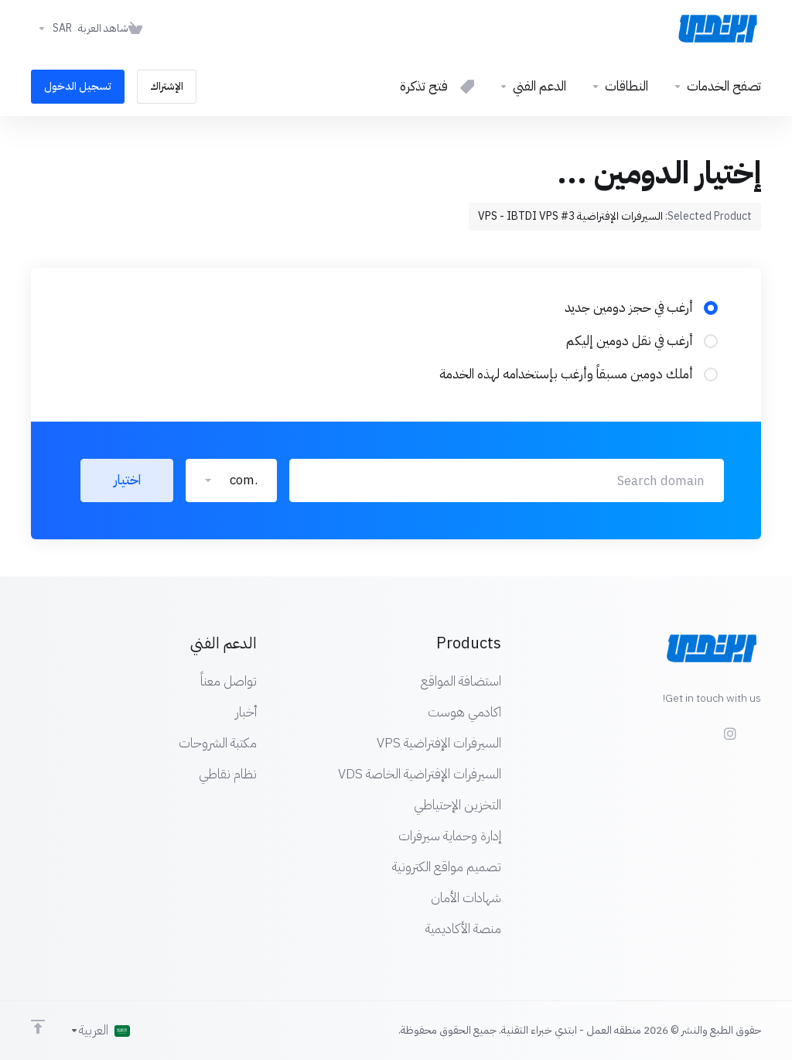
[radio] (711, 308)
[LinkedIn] (673, 726)
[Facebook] (761, 726)
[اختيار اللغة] (99, 1031)
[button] (231, 480)
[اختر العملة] (51, 29)
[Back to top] (38, 1027)
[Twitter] (697, 726)
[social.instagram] (729, 733)
